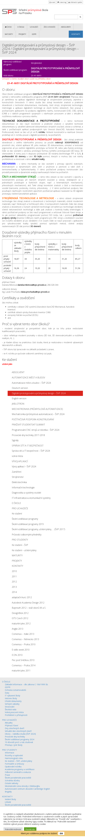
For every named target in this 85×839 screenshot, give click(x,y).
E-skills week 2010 (20, 649)
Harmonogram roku (14, 758)
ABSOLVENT (18, 372)
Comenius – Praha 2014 (23, 665)
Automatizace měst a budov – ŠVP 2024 (31, 382)
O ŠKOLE (20, 27)
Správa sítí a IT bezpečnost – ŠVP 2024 (31, 450)
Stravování (9, 706)
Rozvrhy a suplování (14, 755)
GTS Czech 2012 (20, 618)
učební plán (7, 364)
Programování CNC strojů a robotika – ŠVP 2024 (35, 429)
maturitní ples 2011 (21, 670)
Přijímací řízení (11, 725)
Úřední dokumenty (13, 701)
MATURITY (9, 34)
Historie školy (11, 698)
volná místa (17, 456)
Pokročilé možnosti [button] (13, 829)
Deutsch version (20, 388)
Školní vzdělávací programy (25, 518)
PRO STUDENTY (20, 539)
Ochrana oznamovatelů (15, 690)
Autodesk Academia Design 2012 (28, 602)
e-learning (61, 2)
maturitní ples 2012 (21, 623)
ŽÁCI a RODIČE (49, 27)
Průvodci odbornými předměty (26, 534)
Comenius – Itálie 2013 (23, 633)
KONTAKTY (76, 34)
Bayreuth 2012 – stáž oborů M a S (29, 607)
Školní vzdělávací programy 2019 (28, 524)
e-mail (52, 2)
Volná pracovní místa (14, 712)
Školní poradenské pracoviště (18, 777)
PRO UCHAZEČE (20, 508)
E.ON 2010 (17, 654)
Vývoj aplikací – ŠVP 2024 (24, 466)
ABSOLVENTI (66, 27)
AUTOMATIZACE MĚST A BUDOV (28, 377)
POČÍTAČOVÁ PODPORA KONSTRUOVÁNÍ (33, 419)
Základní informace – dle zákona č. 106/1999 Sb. (26, 684)
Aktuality (8, 722)
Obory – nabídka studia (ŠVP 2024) (20, 734)
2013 (14, 586)
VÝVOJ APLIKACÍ (20, 461)
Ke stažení (17, 513)
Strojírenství (17, 476)
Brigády (8, 791)
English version (19, 398)
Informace (9, 752)
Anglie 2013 (17, 628)
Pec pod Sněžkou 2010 (23, 660)
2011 (14, 576)
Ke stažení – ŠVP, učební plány (18, 761)
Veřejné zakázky (12, 704)
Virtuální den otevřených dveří (18, 731)
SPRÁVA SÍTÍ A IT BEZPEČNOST (27, 445)
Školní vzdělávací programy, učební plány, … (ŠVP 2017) (38, 529)
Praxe (7, 775)
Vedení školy (10, 799)
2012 (14, 581)
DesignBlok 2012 (20, 613)
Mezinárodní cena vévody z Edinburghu (22, 786)
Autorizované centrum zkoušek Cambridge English (27, 788)
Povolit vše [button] (30, 829)
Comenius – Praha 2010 (23, 644)
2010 (14, 571)
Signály (15, 440)
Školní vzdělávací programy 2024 (19, 739)
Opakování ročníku (13, 766)
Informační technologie (23, 487)
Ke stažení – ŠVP (20, 545)
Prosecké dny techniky (15, 736)
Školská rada (10, 709)
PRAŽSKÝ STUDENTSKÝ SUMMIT (28, 424)
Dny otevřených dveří (14, 728)
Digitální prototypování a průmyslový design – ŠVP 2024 (39, 393)
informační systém (75, 2)
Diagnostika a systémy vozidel (26, 492)
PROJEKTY (22, 34)
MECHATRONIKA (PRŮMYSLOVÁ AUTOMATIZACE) (37, 409)
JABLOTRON (18, 403)
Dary (7, 692)
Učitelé (8, 802)
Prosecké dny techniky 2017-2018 (28, 435)
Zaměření (16, 471)
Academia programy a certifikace (19, 769)
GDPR (34, 34)
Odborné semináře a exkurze (18, 772)
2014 (14, 592)
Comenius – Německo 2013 (25, 639)
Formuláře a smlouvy (14, 763)
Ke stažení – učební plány (24, 550)
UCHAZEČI (34, 27)
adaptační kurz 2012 (22, 597)
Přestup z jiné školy (13, 745)
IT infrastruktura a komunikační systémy (31, 497)
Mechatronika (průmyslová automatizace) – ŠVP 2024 (38, 414)
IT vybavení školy (12, 695)
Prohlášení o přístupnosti (16, 715)
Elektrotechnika (19, 482)
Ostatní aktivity (11, 783)
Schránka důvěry (12, 780)
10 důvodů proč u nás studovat (19, 742)
